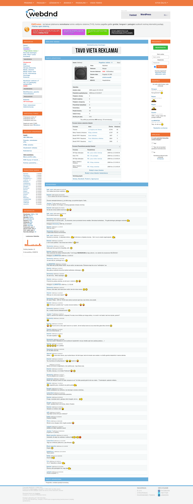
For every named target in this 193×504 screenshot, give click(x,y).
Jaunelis (26, 204)
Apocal (49, 353)
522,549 (30, 225)
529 (30, 220)
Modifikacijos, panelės (31, 92)
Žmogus (25, 186)
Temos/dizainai (28, 93)
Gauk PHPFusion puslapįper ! (46, 32)
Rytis (25, 196)
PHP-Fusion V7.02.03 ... (31, 160)
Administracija (28, 107)
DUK (24, 64)
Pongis (49, 388)
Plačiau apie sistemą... (41, 26)
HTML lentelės (28, 145)
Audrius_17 (27, 180)
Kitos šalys (161, 3)
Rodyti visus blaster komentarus (96, 173)
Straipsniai (142, 493)
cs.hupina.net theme (95, 129)
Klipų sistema (92, 132)
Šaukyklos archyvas (160, 128)
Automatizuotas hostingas (96, 45)
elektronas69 (106, 77)
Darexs (25, 189)
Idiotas (75, 179)
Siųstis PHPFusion (74, 32)
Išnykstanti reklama (30, 148)
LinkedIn (165, 495)
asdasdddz (26, 176)
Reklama (26, 99)
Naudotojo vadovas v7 (31, 80)
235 (31, 222)
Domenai (26, 77)
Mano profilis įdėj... (30, 157)
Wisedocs (36, 125)
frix (48, 461)
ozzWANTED (27, 199)
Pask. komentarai (29, 105)
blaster (49, 194)
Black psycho (51, 435)
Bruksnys (26, 188)
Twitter (164, 493)
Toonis (49, 329)
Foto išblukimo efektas (95, 138)
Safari (31, 217)
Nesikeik (81, 179)
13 (35, 232)
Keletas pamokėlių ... (30, 163)
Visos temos (96, 3)
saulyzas (26, 201)
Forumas (26, 47)
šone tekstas (92, 135)
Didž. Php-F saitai (29, 54)
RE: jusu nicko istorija (94, 152)
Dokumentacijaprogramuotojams (122, 32)
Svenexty (50, 218)
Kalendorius (27, 150)
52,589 (29, 224)
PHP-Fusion (33, 489)
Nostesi (25, 173)
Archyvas (160, 159)
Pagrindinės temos (146, 495)
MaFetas (26, 197)
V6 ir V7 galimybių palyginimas (29, 83)
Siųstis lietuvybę (97, 32)
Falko (48, 416)
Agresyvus (95, 179)
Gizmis (25, 194)
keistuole (26, 192)
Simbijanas (27, 183)
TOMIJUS (26, 202)
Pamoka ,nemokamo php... (30, 141)
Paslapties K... (28, 178)
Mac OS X (29, 216)
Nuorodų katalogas (30, 52)
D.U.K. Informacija (29, 73)
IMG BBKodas (28, 137)
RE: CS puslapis (92, 155)
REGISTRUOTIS (160, 47)
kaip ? (90, 141)
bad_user (50, 189)
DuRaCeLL (50, 451)
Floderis (88, 179)
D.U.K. (139, 491)
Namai (25, 45)
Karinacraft (27, 184)
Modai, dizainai (28, 69)
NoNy (48, 456)
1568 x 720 (34, 214)
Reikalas (26, 181)
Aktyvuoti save (160, 74)
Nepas (25, 191)
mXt (48, 412)
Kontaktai (26, 56)
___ (48, 364)
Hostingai (26, 75)
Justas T (50, 203)
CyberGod (50, 393)
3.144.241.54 (29, 219)
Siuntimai (26, 66)
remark (49, 426)
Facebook (165, 491)
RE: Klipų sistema (93, 162)
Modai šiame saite (29, 71)
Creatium (37, 493)
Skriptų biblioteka (29, 68)
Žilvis (49, 421)
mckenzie (50, 379)
